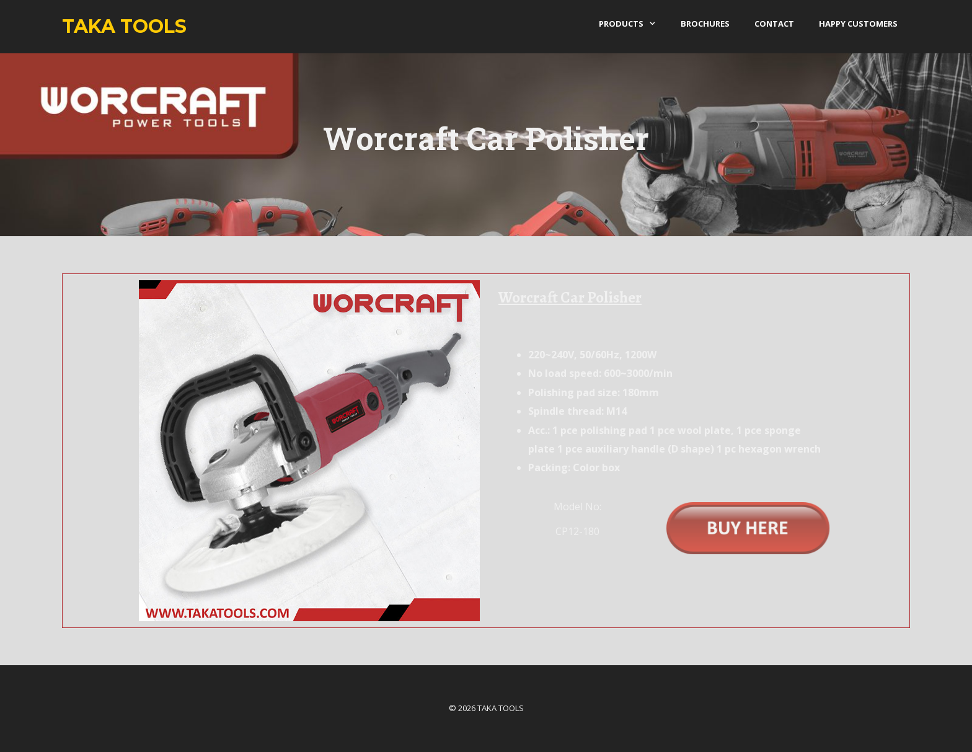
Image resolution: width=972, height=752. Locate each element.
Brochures (705, 23)
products (633, 23)
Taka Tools (124, 26)
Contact (774, 23)
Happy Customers (858, 23)
